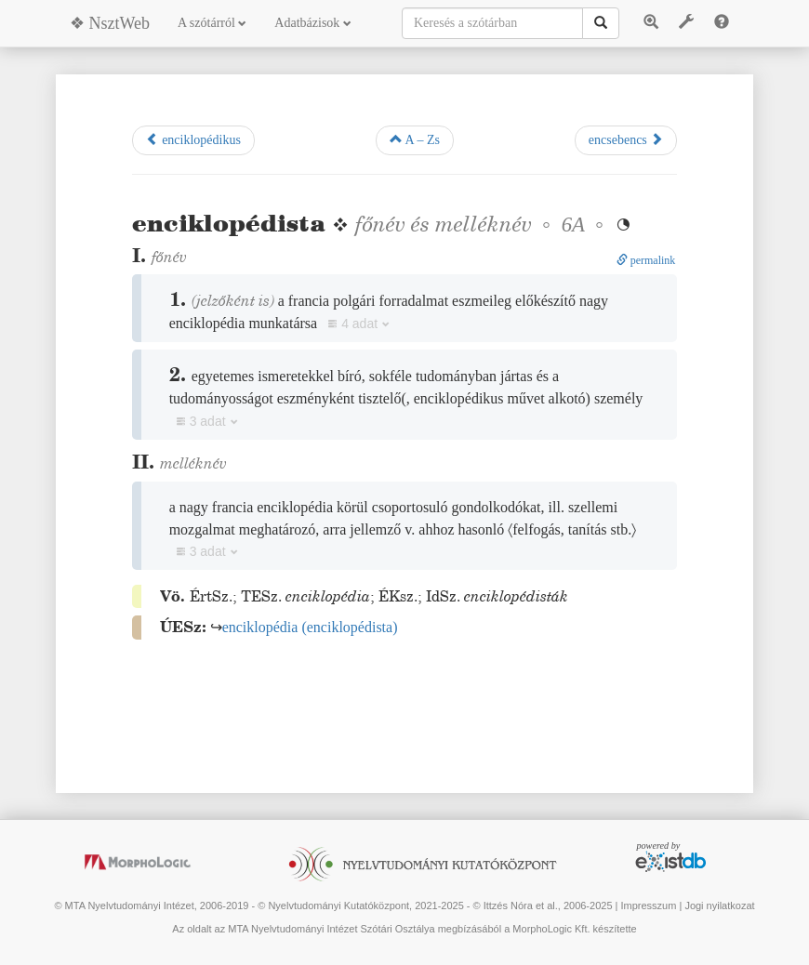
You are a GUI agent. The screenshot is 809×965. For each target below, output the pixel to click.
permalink (646, 260)
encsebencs (626, 139)
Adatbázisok (312, 23)
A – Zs (415, 139)
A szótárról (212, 23)
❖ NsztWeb (110, 23)
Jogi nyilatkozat (719, 905)
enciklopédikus (193, 139)
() (310, 627)
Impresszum (648, 905)
